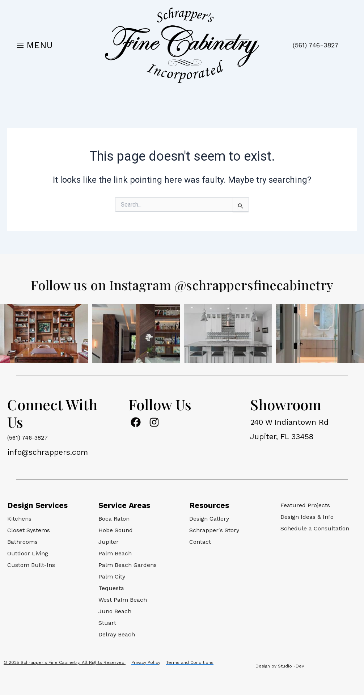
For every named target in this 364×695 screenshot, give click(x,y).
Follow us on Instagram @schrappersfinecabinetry (182, 284)
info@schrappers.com (47, 452)
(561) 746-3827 (316, 45)
